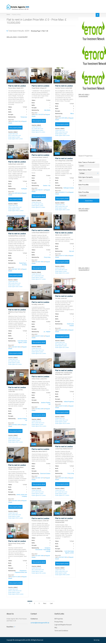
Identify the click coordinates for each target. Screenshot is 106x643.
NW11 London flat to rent (14, 207)
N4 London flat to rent (14, 361)
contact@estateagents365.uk (40, 623)
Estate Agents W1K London (15, 138)
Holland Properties (69, 401)
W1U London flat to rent (38, 422)
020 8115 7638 (63, 255)
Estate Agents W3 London (62, 347)
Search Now (89, 201)
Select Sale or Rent (84, 170)
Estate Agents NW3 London (62, 209)
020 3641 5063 (16, 347)
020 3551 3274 (39, 478)
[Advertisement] (41, 52)
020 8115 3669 (39, 336)
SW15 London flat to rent (14, 590)
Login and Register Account (63, 624)
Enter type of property (85, 177)
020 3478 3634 (16, 193)
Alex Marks (47, 110)
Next (44, 603)
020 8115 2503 (16, 576)
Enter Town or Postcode (86, 162)
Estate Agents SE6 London (15, 286)
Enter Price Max (83, 192)
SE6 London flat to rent (14, 283)
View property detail (15, 127)
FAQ (55, 627)
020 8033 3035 (63, 330)
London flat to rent (13, 133)
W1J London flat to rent (38, 350)
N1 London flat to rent (37, 128)
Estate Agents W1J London (39, 353)
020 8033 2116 (63, 192)
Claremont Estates (45, 473)
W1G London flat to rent (14, 514)
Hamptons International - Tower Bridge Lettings (42, 549)
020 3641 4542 (39, 261)
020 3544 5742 (16, 121)
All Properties (58, 619)
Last (51, 603)
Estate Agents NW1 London (15, 442)
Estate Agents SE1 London (39, 573)
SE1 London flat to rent (38, 569)
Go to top (96, 640)
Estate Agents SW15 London (15, 594)
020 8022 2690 (39, 408)
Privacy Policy (58, 622)
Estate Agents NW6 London (62, 574)
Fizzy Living (47, 257)
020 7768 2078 (39, 114)
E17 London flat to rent (38, 275)
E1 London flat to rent (37, 204)
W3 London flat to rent (61, 344)
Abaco (72, 113)
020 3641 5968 (39, 555)
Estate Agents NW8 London (62, 135)
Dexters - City (46, 185)
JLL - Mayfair (47, 331)
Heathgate (24, 188)
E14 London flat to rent (61, 269)
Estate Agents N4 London (15, 364)
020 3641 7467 (16, 269)
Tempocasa (24, 117)
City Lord (71, 251)
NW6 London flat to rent (61, 571)
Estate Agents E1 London (38, 207)
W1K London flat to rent (14, 135)
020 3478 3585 (63, 118)
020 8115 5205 (63, 406)
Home (8, 14)
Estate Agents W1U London (39, 426)
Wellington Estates (68, 188)
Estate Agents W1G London (15, 518)
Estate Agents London (14, 137)
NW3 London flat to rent (61, 206)
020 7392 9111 (39, 190)
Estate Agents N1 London (38, 132)
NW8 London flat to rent (61, 132)
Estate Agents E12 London (39, 495)
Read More (10, 627)
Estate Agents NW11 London (15, 210)
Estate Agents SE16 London (62, 423)
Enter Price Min (83, 184)
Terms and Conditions (61, 630)
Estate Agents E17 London (39, 279)
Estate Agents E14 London (62, 273)
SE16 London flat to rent (61, 420)
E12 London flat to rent (38, 492)
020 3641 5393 (16, 500)
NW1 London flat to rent (14, 438)
